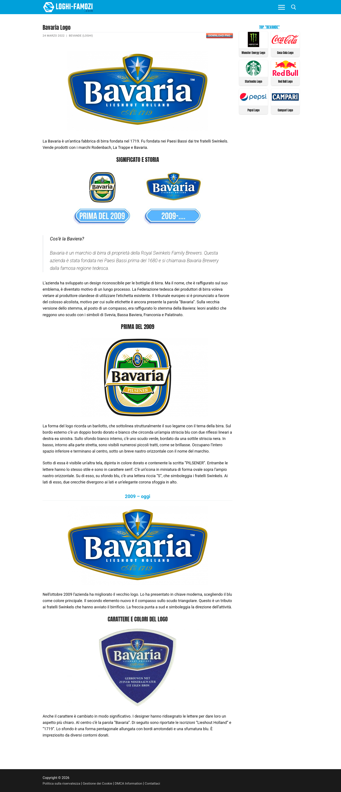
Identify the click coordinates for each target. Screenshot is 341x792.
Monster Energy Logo (253, 52)
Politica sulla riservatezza (62, 783)
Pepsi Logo (253, 109)
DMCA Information (131, 783)
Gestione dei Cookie (99, 783)
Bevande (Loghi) (81, 35)
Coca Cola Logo (285, 52)
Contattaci (156, 783)
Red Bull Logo (285, 81)
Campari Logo (285, 109)
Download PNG (219, 35)
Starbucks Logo (253, 81)
